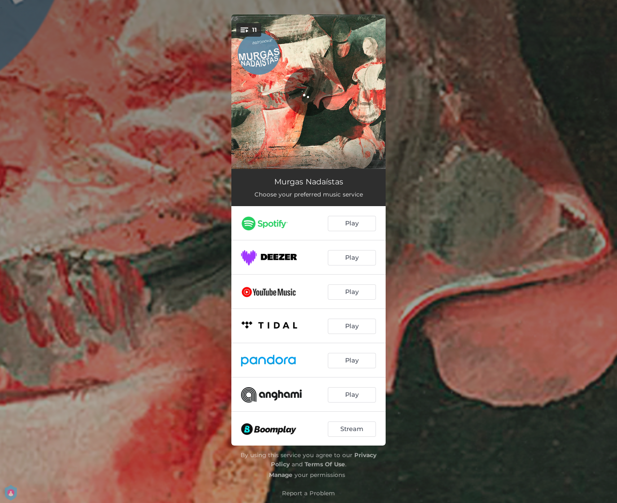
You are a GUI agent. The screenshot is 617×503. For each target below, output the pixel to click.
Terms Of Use (325, 464)
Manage (281, 474)
